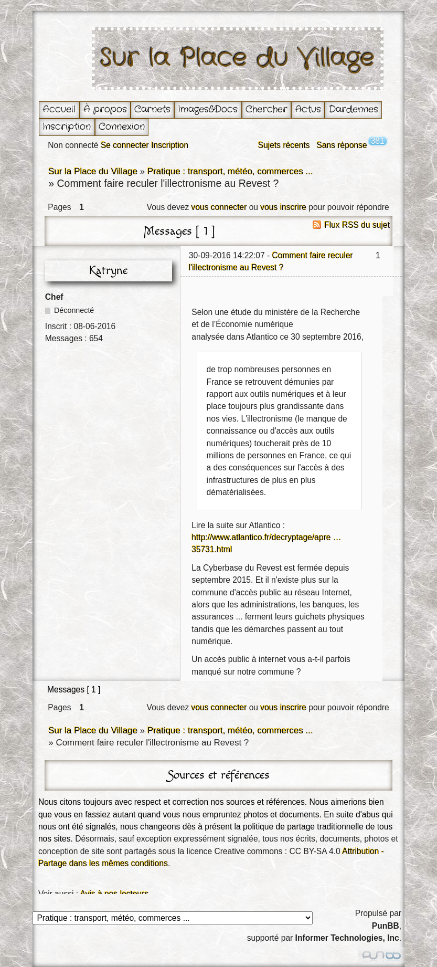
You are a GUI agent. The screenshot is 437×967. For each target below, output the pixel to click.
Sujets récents (284, 145)
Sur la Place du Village (237, 58)
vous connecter (219, 207)
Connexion (122, 127)
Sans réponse (342, 145)
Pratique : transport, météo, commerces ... (230, 171)
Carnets (152, 109)
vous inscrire (283, 207)
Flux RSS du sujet (357, 224)
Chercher (266, 109)
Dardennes (353, 109)
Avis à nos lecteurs (114, 893)
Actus (308, 109)
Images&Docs (208, 109)
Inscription (66, 127)
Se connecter (125, 145)
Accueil (59, 109)
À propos (105, 109)
